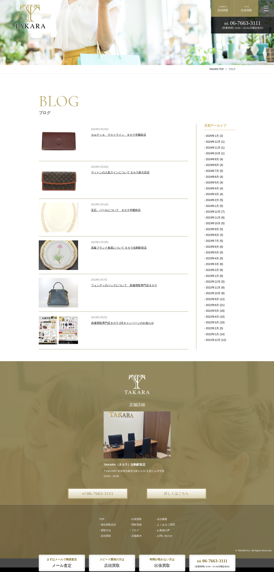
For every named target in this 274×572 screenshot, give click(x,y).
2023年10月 (213, 223)
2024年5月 (212, 182)
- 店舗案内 (136, 535)
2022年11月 (213, 287)
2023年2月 (212, 270)
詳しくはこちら (176, 493)
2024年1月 (212, 205)
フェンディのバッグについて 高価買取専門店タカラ (124, 285)
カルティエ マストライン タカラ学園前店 (118, 134)
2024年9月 (212, 159)
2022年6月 (212, 305)
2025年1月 (212, 135)
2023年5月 (212, 252)
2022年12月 (213, 281)
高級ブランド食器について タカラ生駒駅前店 (119, 247)
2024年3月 (212, 194)
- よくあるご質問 (165, 524)
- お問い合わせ (163, 535)
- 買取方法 (105, 530)
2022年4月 (212, 316)
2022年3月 (212, 322)
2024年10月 (213, 153)
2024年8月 (212, 164)
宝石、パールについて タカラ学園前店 (116, 210)
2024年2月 (212, 200)
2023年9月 (212, 229)
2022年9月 (212, 299)
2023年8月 (212, 234)
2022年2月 (212, 328)
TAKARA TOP (216, 69)
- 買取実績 (136, 524)
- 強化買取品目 (107, 524)
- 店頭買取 (105, 535)
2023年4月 (212, 258)
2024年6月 (212, 176)
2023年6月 (212, 246)
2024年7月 (212, 170)
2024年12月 (213, 141)
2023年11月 (213, 217)
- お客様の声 (162, 530)
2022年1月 (212, 334)
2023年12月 (213, 211)
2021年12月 (213, 339)
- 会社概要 (161, 519)
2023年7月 (212, 240)
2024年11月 (213, 147)
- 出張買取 (136, 519)
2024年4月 (212, 188)
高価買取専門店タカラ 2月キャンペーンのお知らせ (122, 323)
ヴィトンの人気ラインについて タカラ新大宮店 (120, 172)
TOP (101, 519)
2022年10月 (213, 293)
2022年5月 (212, 310)
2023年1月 (212, 275)
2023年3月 (212, 264)
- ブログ (134, 530)
